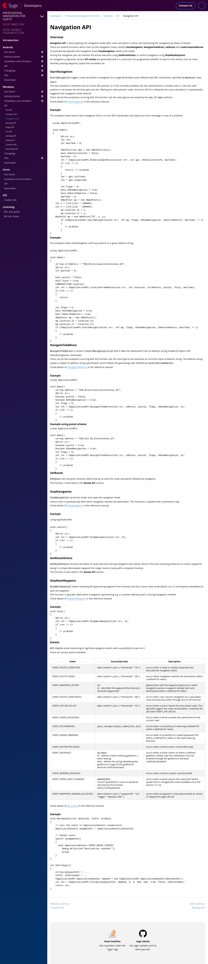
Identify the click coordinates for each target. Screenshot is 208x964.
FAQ (23, 75)
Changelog (23, 70)
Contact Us (185, 5)
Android (8, 47)
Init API (9, 110)
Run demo (23, 52)
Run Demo (23, 91)
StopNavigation (75, 503)
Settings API (11, 136)
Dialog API (10, 140)
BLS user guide (12, 211)
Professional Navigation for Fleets (82, 15)
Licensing (8, 207)
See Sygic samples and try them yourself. (142, 942)
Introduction (11, 40)
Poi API (9, 131)
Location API (11, 114)
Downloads (10, 79)
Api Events (72, 803)
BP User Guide (11, 216)
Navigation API (12, 118)
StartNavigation (75, 101)
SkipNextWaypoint (76, 596)
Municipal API (12, 149)
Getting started (23, 56)
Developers (56, 15)
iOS (5, 195)
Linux (6, 169)
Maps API (10, 127)
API (23, 65)
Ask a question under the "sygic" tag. (112, 942)
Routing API (11, 123)
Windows (8, 87)
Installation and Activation (23, 61)
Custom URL (11, 144)
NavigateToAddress (77, 365)
